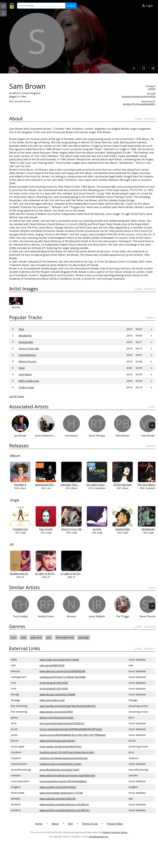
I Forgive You (20, 529)
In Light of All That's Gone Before (54, 573)
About (55, 823)
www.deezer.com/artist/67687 (56, 711)
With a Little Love (29, 380)
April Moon (25, 374)
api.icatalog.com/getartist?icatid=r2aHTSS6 (138, 96)
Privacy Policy (115, 823)
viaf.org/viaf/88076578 (52, 665)
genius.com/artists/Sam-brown (57, 717)
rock (13, 637)
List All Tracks (16, 396)
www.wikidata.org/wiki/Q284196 (58, 798)
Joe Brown (20, 435)
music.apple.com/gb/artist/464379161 (61, 746)
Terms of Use (90, 823)
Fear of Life (46, 529)
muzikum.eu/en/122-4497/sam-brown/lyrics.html (67, 752)
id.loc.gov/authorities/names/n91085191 (62, 723)
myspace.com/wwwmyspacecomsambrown (64, 758)
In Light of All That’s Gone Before (80, 573)
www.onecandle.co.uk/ (52, 700)
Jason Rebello (97, 616)
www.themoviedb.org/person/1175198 (61, 792)
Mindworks (25, 335)
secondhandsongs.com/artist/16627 (60, 769)
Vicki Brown (148, 435)
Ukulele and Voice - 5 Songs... (27, 573)
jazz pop (83, 637)
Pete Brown (123, 435)
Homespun (71, 435)
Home (38, 823)
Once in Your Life (29, 348)
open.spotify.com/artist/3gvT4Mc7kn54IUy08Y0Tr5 (68, 706)
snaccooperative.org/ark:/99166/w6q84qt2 (63, 781)
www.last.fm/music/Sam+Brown (57, 740)
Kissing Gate (26, 342)
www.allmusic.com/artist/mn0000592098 (62, 671)
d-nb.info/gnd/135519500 (54, 682)
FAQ (70, 823)
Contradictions (27, 355)
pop (23, 637)
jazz (49, 637)
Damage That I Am (72, 484)
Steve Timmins (148, 616)
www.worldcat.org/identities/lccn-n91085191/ (65, 810)
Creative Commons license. (115, 832)
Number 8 (20, 484)
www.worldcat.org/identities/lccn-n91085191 (64, 804)
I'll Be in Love (26, 387)
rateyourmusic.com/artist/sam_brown (61, 763)
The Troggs (122, 616)
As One (97, 529)
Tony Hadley (20, 616)
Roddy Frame (46, 616)
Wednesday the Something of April (55, 484)
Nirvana (71, 616)
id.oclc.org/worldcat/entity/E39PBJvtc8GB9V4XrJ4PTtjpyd (71, 729)
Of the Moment (123, 484)
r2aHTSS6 (151, 89)
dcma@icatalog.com (98, 836)
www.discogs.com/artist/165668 (57, 694)
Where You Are (27, 361)
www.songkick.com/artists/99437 (58, 787)
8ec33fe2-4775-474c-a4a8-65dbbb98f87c (139, 104)
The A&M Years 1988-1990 (102, 484)
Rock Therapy (97, 435)
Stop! (22, 368)
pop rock (36, 637)
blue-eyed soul (65, 637)
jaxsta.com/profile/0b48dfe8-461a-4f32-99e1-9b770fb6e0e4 (73, 735)
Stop (21, 329)
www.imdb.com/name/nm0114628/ (59, 659)
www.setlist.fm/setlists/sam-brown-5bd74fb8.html (67, 775)
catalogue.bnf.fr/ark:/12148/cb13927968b (63, 677)
